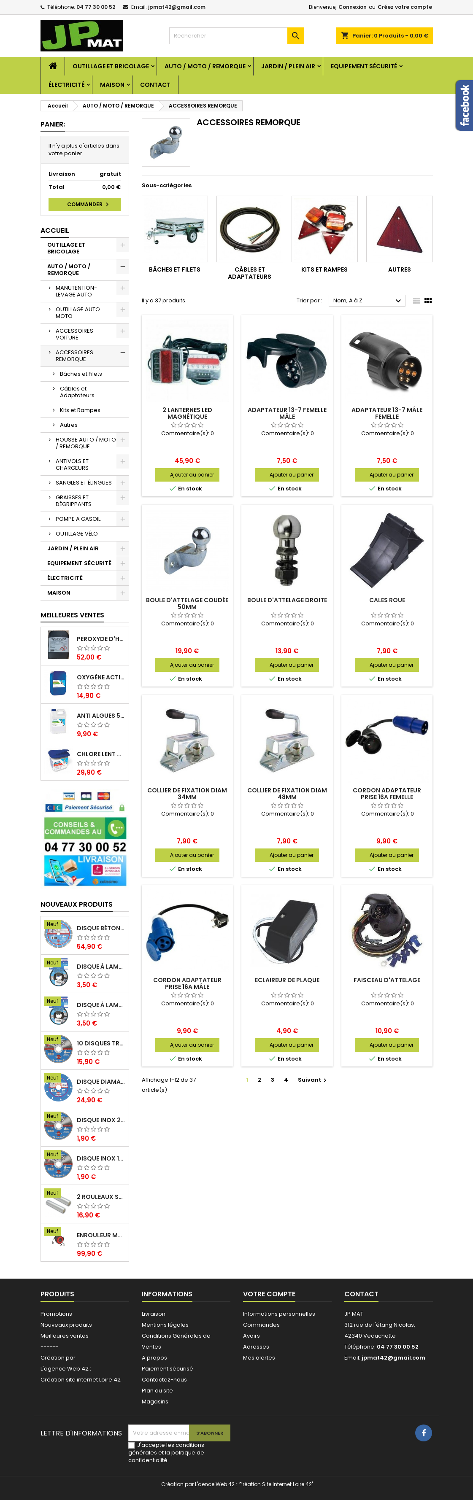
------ (49, 1347)
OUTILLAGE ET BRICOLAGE (111, 66)
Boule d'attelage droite (287, 600)
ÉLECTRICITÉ (66, 85)
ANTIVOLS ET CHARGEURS (72, 464)
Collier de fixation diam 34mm (187, 793)
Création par (58, 1358)
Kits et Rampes (80, 410)
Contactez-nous (164, 1380)
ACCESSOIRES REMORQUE (74, 355)
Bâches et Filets (81, 374)
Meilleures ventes (65, 1336)
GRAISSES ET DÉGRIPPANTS (74, 500)
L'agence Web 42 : (66, 1369)
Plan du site (157, 1391)
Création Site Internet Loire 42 (275, 1484)
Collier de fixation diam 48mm (287, 793)
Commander (89, 204)
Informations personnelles (279, 1314)
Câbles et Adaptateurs (77, 392)
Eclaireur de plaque (287, 980)
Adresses (256, 1347)
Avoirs (251, 1336)
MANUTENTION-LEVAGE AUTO (76, 291)
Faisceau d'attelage (387, 980)
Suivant (313, 1080)
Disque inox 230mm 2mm (101, 1120)
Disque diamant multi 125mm (101, 1081)
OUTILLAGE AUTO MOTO (78, 312)
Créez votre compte (405, 7)
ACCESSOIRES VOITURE (74, 334)
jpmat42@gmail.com (176, 7)
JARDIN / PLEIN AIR (288, 66)
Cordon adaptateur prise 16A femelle (387, 793)
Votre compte (269, 1294)
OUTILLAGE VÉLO (77, 534)
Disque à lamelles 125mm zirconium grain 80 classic (101, 966)
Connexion (352, 7)
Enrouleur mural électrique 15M (101, 1235)
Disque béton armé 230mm (101, 928)
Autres (69, 425)
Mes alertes (259, 1358)
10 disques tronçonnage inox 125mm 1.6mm (101, 1043)
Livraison (153, 1314)
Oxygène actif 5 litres (101, 677)
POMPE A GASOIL (78, 519)
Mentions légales (165, 1325)
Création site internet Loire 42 (81, 1380)
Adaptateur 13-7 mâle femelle (386, 413)
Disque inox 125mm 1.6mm (101, 1158)
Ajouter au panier (192, 474)
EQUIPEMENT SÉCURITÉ (364, 66)
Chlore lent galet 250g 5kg (101, 754)
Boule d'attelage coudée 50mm (187, 603)
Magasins (155, 1402)
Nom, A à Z (368, 301)
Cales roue (387, 600)
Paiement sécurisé (167, 1369)
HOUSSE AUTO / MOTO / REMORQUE (86, 443)
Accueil (55, 230)
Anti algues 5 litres (101, 715)
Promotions (56, 1314)
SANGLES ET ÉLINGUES (84, 483)
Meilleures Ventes (72, 615)
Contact (155, 85)
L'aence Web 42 (215, 1484)
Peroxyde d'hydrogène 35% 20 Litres (101, 639)
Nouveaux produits (77, 904)
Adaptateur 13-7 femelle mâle (287, 413)
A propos (154, 1358)
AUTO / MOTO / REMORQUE (205, 66)
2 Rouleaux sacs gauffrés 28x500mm (101, 1196)
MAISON (112, 85)
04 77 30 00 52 (95, 7)
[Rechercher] (236, 35)
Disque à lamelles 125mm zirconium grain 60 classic (101, 1005)
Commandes (261, 1325)
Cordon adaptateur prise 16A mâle (187, 983)
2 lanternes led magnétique (187, 413)
